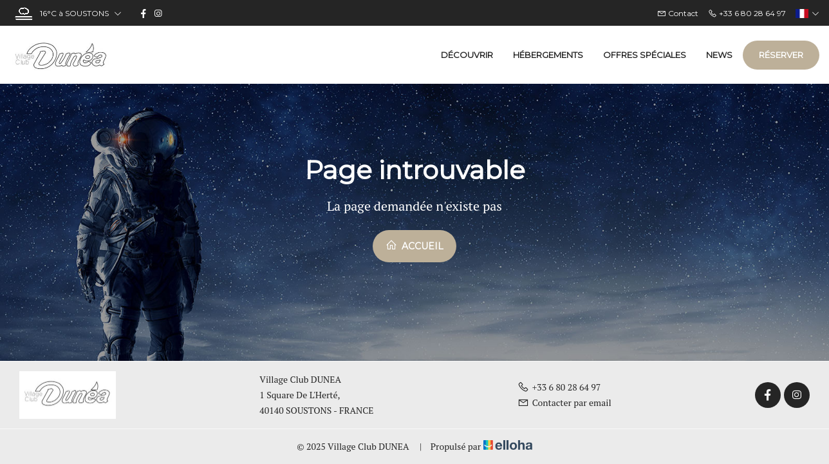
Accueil (414, 245)
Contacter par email (564, 402)
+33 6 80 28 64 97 (559, 387)
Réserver (781, 55)
